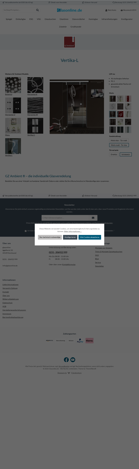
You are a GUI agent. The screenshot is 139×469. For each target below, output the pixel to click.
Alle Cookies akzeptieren (89, 237)
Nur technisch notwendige (50, 237)
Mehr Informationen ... (73, 231)
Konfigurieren (70, 237)
